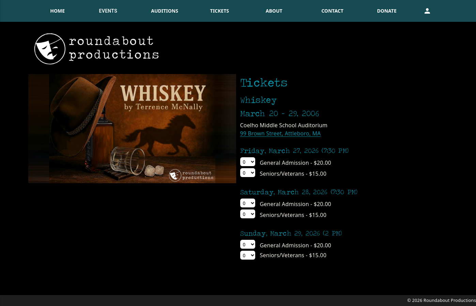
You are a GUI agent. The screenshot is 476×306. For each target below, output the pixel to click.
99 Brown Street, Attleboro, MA (280, 133)
